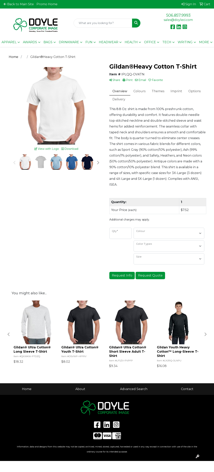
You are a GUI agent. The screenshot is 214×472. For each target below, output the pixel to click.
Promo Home (47, 4)
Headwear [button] (108, 42)
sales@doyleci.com (178, 20)
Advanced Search (133, 389)
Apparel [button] (9, 42)
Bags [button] (47, 42)
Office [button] (150, 42)
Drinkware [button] (69, 42)
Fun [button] (88, 42)
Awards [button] (30, 42)
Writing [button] (185, 42)
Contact (187, 389)
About (80, 389)
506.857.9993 (178, 15)
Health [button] (131, 42)
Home (26, 389)
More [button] (204, 42)
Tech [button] (166, 42)
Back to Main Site (19, 4)
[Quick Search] (103, 23)
